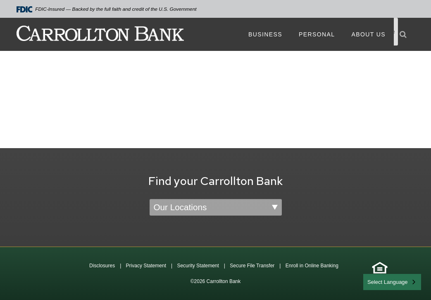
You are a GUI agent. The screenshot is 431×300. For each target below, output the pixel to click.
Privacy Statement (146, 266)
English (377, 281)
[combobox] (392, 282)
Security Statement (198, 266)
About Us (368, 34)
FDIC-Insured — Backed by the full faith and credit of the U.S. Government (107, 9)
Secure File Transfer (252, 266)
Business (265, 34)
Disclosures (102, 266)
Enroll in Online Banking (312, 266)
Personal (317, 34)
